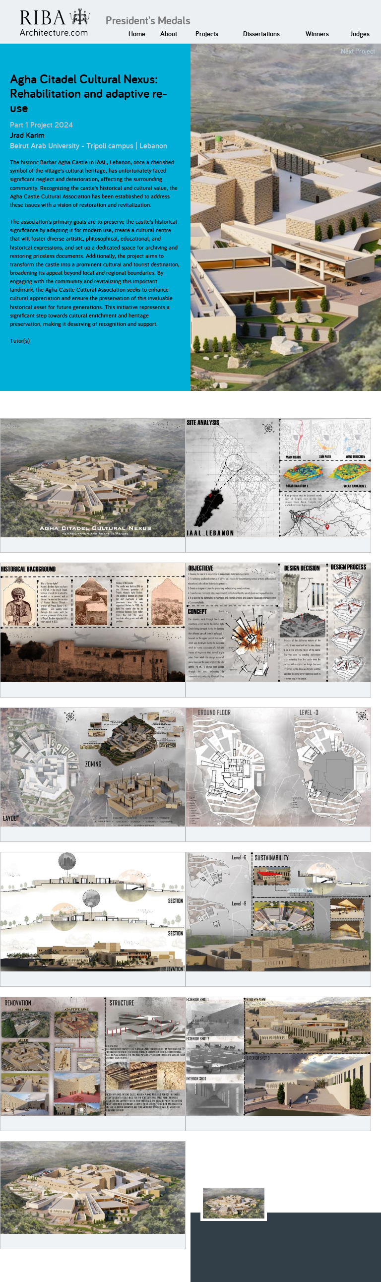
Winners (317, 33)
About (168, 33)
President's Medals (148, 20)
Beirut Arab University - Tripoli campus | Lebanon (88, 145)
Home (136, 33)
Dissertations (261, 33)
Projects (206, 33)
